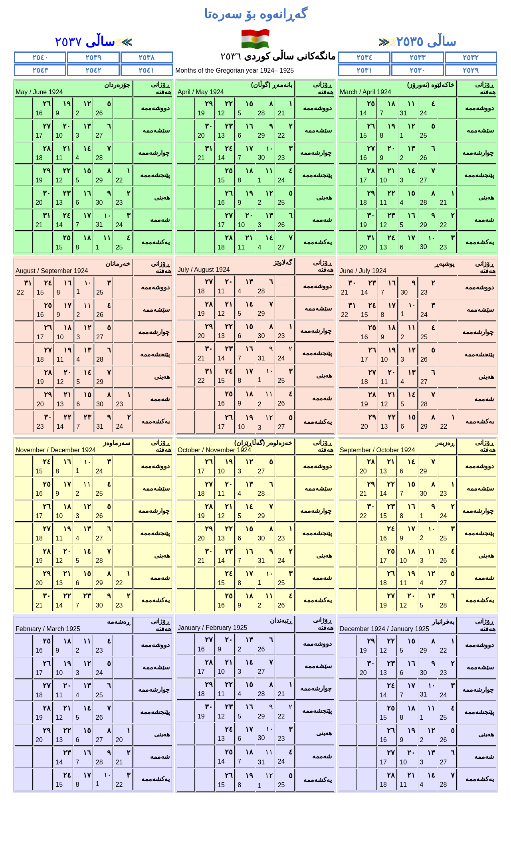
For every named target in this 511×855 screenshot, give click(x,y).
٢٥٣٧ (93, 41)
